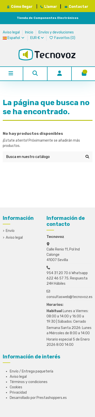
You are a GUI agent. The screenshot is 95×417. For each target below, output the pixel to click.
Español (14, 38)
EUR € (37, 38)
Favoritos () (62, 38)
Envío (10, 231)
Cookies (16, 387)
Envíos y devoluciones (56, 32)
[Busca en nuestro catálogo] (87, 156)
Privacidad (18, 392)
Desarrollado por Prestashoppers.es (38, 398)
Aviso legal (11, 32)
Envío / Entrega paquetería (31, 371)
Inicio (29, 32)
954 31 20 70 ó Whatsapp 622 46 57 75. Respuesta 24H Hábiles (67, 278)
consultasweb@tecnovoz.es (69, 297)
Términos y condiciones (29, 382)
